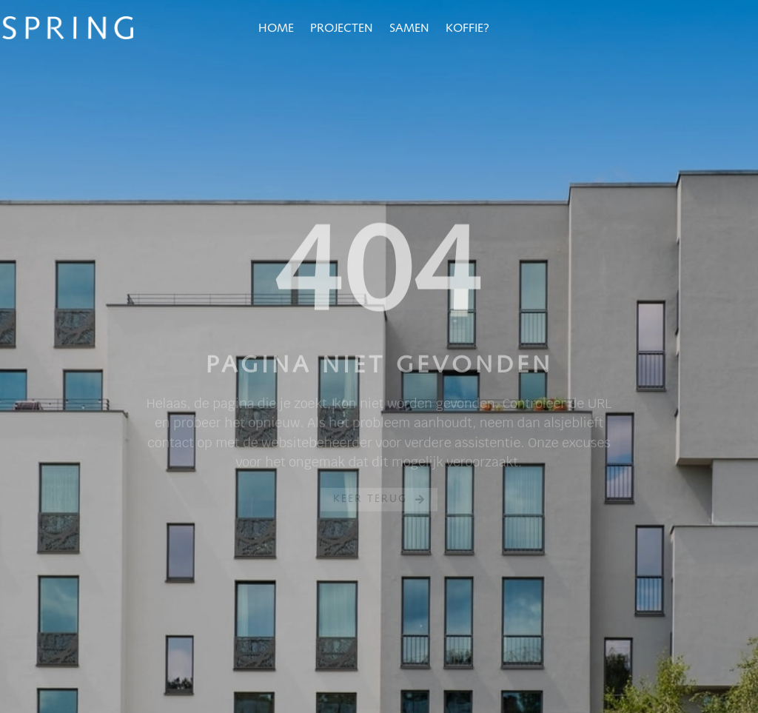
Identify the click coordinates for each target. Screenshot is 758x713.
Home (276, 29)
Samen (409, 29)
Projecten (341, 29)
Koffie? (467, 29)
